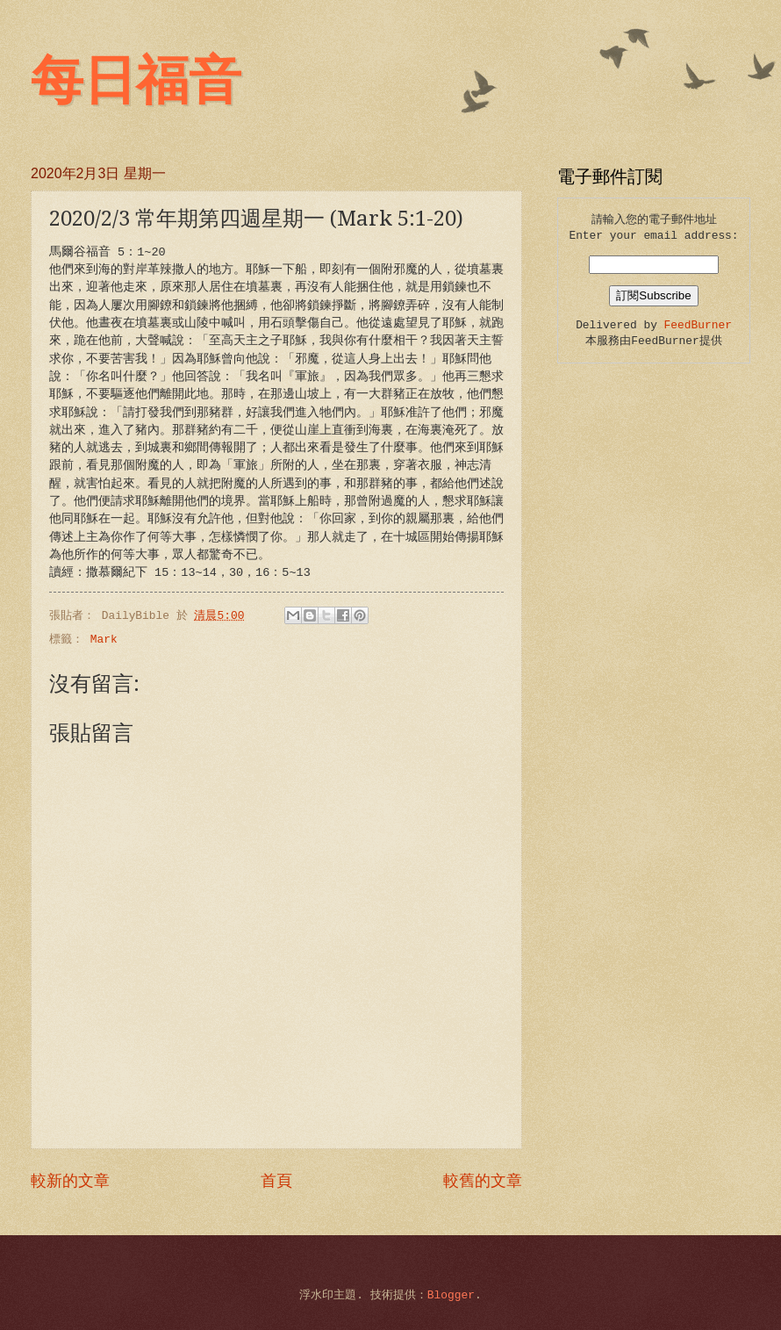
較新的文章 (70, 1181)
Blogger (451, 1295)
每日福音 (136, 81)
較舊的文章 (482, 1181)
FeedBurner (698, 325)
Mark (104, 639)
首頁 (276, 1181)
